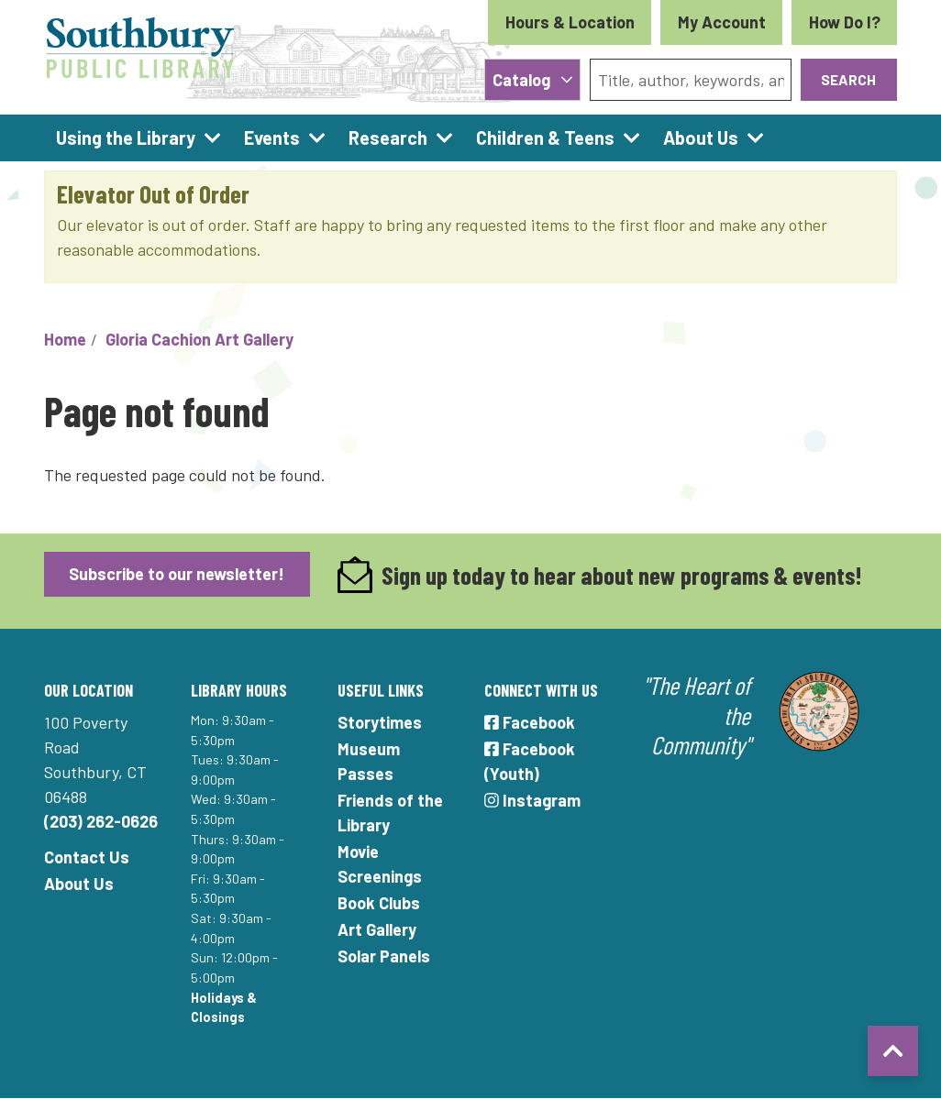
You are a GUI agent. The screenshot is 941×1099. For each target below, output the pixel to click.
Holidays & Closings (224, 1008)
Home (65, 339)
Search (848, 79)
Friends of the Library (390, 812)
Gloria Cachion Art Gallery (199, 339)
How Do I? (844, 22)
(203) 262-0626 (101, 821)
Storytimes (380, 722)
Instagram (532, 800)
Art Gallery (377, 929)
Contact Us (86, 857)
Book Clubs (379, 903)
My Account (722, 22)
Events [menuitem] (272, 137)
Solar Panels (384, 956)
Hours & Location (570, 22)
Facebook (529, 722)
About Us (79, 884)
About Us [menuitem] (700, 137)
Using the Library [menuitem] (125, 137)
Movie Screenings (380, 863)
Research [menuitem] (388, 137)
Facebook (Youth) (529, 761)
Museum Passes (369, 761)
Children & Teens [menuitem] (545, 137)
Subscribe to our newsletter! (176, 574)
